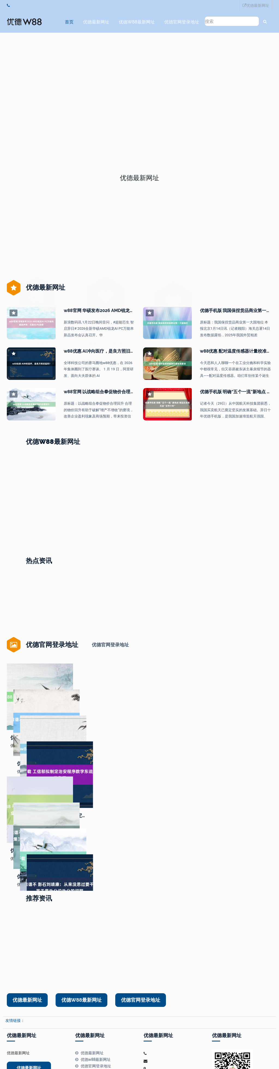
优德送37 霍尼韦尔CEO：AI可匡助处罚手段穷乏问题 (127, 529)
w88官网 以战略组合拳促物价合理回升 (101, 390)
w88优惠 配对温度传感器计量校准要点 (237, 350)
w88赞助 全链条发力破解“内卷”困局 (181, 529)
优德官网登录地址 (180, 22)
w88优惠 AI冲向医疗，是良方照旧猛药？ (103, 350)
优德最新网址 (255, 5)
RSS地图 (152, 1052)
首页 (67, 22)
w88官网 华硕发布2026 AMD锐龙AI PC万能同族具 (113, 309)
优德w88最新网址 (135, 22)
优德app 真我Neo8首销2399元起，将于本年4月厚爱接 (61, 529)
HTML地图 (170, 1052)
